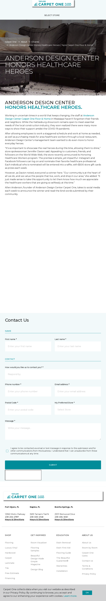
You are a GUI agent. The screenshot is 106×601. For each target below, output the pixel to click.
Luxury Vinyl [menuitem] (11, 548)
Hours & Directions (14, 519)
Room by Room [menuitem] (89, 548)
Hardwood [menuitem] (10, 553)
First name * (11, 339)
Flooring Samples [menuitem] (35, 549)
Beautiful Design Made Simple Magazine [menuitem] (37, 560)
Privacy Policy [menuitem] (89, 574)
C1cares (35, 42)
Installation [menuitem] (62, 571)
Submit (53, 465)
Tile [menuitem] (7, 568)
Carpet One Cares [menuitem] (88, 554)
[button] (95, 5)
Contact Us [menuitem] (87, 561)
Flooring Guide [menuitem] (63, 553)
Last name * (60, 339)
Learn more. (70, 596)
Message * (10, 421)
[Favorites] (98, 5)
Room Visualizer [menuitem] (39, 542)
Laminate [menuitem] (9, 563)
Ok (87, 592)
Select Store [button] (52, 15)
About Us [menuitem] (86, 542)
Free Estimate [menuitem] (12, 573)
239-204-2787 (12, 517)
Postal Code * (11, 403)
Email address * (62, 384)
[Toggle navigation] (4, 5)
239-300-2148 (36, 517)
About (24, 42)
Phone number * (13, 384)
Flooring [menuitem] (9, 542)
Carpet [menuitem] (8, 558)
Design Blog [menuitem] (37, 569)
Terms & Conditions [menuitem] (87, 567)
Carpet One (11, 42)
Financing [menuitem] (10, 578)
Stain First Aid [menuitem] (63, 548)
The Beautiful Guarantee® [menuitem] (63, 559)
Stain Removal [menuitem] (63, 542)
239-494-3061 (61, 517)
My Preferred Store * (64, 403)
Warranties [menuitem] (61, 566)
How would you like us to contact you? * (24, 367)
